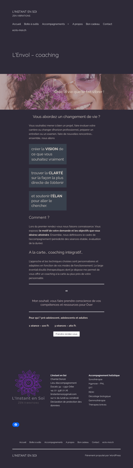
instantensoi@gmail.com (64, 394)
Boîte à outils (31, 24)
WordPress (115, 455)
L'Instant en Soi (24, 11)
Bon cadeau (93, 24)
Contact (107, 24)
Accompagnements (53, 24)
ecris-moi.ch (19, 30)
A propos (77, 24)
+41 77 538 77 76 (59, 390)
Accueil (16, 24)
